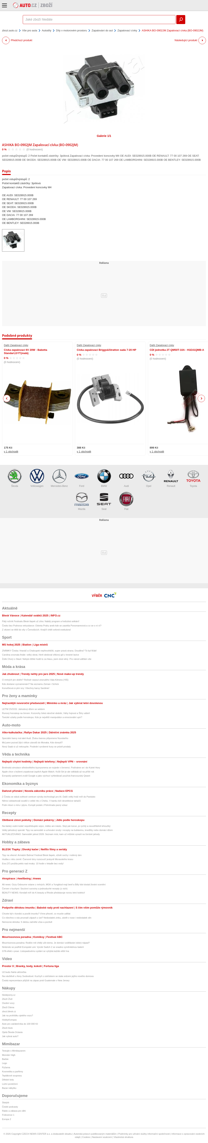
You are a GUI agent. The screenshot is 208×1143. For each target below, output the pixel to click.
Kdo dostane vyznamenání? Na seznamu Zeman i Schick (30, 684)
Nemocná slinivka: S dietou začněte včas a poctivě (27, 922)
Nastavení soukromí (102, 1137)
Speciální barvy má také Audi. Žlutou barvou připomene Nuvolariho (35, 738)
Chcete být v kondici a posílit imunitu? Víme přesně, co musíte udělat (36, 913)
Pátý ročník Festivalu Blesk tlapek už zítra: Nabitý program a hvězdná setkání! (40, 621)
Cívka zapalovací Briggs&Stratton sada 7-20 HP (106, 349)
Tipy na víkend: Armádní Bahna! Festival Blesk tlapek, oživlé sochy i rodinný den (42, 855)
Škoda (15, 478)
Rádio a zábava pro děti (14, 1111)
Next (201, 398)
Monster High (8, 1055)
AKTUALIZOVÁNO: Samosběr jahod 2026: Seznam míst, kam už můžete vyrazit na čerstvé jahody (51, 834)
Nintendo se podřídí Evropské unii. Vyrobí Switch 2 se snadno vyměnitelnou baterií (43, 947)
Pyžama (6, 1067)
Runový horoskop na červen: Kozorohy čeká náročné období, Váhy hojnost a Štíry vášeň (46, 713)
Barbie (5, 1059)
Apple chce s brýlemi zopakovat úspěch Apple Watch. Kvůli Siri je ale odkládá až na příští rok (48, 771)
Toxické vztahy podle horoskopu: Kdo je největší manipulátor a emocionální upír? (42, 717)
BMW (104, 478)
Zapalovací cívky (127, 30)
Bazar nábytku (9, 1088)
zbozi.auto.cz (9, 30)
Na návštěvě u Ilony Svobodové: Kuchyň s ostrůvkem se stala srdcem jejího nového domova (48, 976)
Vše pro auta (29, 30)
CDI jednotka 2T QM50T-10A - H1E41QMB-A (177, 349)
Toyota (193, 478)
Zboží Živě (7, 999)
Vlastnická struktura (123, 1137)
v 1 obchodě (11, 451)
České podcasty (10, 1107)
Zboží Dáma (8, 1007)
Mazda (82, 501)
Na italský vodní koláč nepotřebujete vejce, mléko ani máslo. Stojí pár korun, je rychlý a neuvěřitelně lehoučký (56, 826)
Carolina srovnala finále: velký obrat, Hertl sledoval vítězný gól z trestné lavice (40, 654)
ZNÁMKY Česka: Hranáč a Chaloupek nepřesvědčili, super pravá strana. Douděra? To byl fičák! (49, 650)
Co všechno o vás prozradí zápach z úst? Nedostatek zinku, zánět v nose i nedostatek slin (46, 917)
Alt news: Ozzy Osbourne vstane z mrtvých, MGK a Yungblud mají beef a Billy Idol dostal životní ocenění (54, 884)
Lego (4, 1063)
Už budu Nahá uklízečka (14, 972)
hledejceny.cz (8, 995)
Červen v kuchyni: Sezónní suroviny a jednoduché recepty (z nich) (34, 888)
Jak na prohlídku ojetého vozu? (17, 1015)
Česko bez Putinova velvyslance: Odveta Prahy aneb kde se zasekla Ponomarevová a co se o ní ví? (51, 625)
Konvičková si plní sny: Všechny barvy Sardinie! (25, 688)
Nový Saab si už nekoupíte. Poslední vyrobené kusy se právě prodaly (36, 746)
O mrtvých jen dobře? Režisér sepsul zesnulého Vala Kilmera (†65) (35, 680)
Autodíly (46, 30)
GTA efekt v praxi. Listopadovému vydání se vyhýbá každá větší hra (35, 951)
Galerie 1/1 (104, 136)
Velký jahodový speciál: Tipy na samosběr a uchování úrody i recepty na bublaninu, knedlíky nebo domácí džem (57, 830)
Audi (126, 478)
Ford (82, 478)
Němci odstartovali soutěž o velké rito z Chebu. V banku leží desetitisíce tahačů (41, 801)
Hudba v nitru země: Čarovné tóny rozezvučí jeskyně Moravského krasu (37, 859)
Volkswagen (37, 478)
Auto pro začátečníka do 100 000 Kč (20, 1024)
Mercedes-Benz (59, 478)
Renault (171, 478)
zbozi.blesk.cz (9, 1011)
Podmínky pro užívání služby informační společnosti (144, 1134)
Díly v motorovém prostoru (71, 30)
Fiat (126, 501)
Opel (149, 478)
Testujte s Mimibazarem (14, 1050)
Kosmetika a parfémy (12, 1071)
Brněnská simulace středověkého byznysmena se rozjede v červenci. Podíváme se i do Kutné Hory (51, 767)
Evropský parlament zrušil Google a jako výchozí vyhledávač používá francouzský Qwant (46, 775)
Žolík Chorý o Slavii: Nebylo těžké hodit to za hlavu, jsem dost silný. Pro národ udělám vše (46, 659)
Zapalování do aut (102, 30)
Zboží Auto (7, 1028)
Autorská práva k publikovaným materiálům (95, 1134)
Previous (6, 398)
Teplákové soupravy (12, 1075)
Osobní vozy (8, 1003)
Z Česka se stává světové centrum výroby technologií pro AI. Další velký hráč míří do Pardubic (48, 796)
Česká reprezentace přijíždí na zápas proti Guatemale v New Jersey (35, 980)
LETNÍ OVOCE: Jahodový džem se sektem (23, 709)
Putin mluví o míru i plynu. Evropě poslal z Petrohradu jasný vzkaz (34, 805)
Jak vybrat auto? (10, 1036)
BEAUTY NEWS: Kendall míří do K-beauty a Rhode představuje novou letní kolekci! (43, 892)
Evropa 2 (6, 1119)
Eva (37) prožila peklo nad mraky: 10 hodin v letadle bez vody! (33, 863)
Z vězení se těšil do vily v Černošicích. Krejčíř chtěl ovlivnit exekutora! (36, 629)
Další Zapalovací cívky (16, 345)
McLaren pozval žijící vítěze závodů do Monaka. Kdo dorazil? (32, 742)
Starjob (5, 1102)
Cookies (86, 1137)
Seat (104, 501)
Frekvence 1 (8, 1115)
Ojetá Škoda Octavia (12, 1032)
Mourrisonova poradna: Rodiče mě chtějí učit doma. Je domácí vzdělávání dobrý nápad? (46, 943)
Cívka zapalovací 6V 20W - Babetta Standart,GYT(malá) (25, 351)
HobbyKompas (9, 1020)
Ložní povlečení (10, 1084)
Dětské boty (8, 1079)
